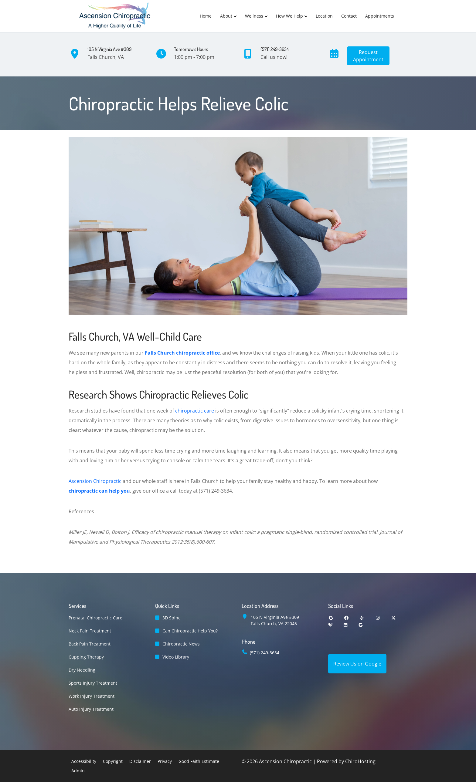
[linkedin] (345, 625)
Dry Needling (82, 670)
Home (206, 16)
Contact (349, 16)
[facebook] (346, 618)
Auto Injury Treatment (91, 709)
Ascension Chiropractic (95, 481)
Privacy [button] (165, 761)
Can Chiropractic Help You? (190, 631)
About (226, 16)
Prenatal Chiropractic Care (95, 618)
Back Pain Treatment (89, 644)
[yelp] (362, 618)
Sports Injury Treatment (93, 683)
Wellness (254, 16)
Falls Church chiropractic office (182, 352)
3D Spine (171, 618)
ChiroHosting (360, 761)
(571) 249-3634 (264, 653)
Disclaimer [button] (140, 761)
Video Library (175, 657)
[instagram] (378, 618)
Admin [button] (78, 771)
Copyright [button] (113, 761)
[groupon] (361, 625)
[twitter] (393, 618)
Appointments (379, 16)
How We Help (289, 16)
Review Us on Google (357, 663)
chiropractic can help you (99, 490)
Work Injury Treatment (91, 696)
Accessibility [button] (83, 761)
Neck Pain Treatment (90, 631)
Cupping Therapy (86, 657)
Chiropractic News (181, 644)
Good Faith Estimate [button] (198, 761)
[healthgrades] (330, 625)
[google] (331, 618)
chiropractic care (194, 410)
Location (324, 16)
